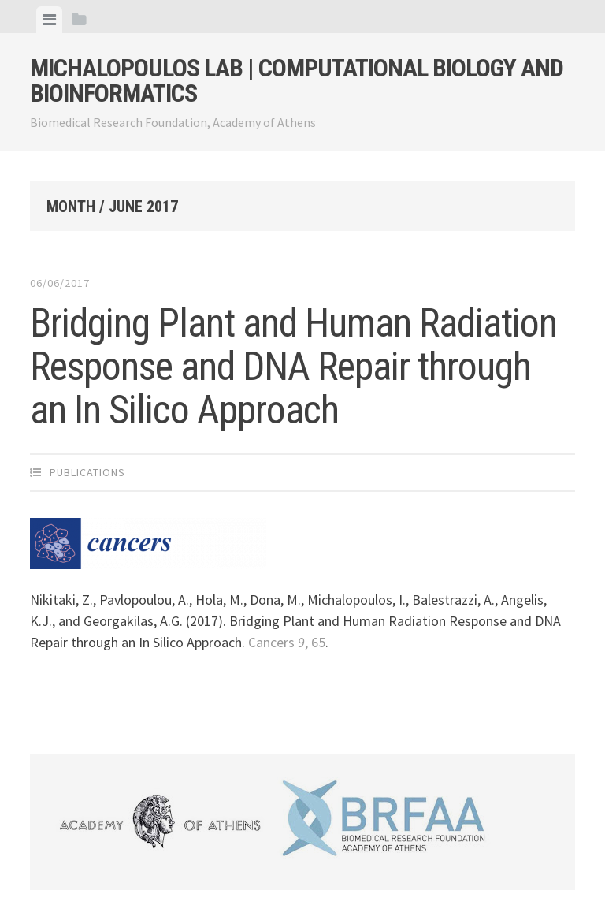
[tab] (49, 19)
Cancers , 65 (286, 642)
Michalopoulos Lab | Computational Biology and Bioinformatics (296, 80)
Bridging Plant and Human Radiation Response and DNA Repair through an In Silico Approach (293, 366)
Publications (87, 472)
